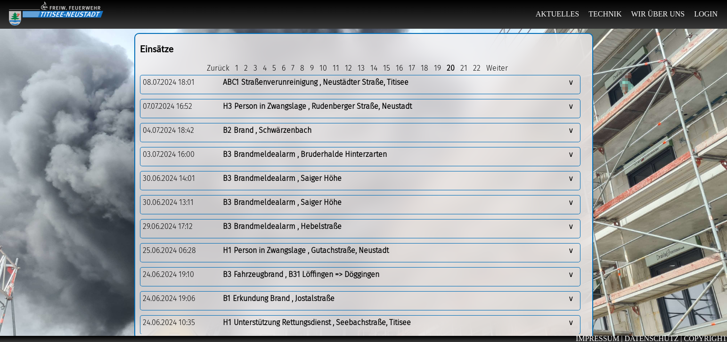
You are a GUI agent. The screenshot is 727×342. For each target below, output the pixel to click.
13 (361, 68)
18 (424, 68)
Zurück (218, 68)
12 (348, 68)
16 (399, 68)
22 (477, 68)
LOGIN (706, 14)
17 (411, 68)
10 (323, 68)
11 (336, 68)
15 (386, 68)
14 (373, 68)
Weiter (497, 68)
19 (437, 68)
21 (463, 68)
